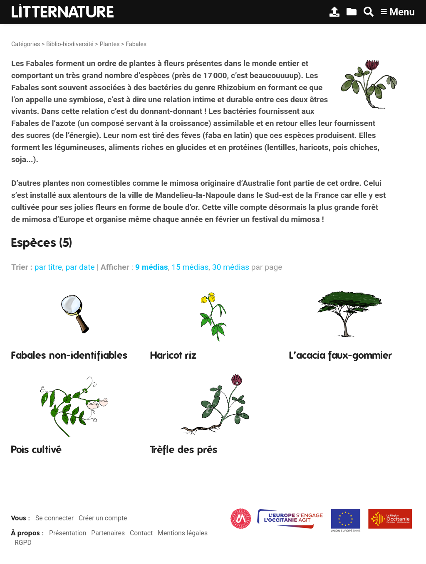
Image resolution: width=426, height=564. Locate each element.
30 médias (230, 267)
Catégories (25, 44)
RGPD (23, 543)
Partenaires (108, 533)
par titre (48, 267)
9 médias (151, 267)
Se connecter (54, 518)
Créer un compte (103, 518)
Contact (141, 533)
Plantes (109, 44)
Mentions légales (183, 533)
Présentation (67, 533)
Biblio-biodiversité (70, 44)
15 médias (189, 267)
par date (79, 267)
